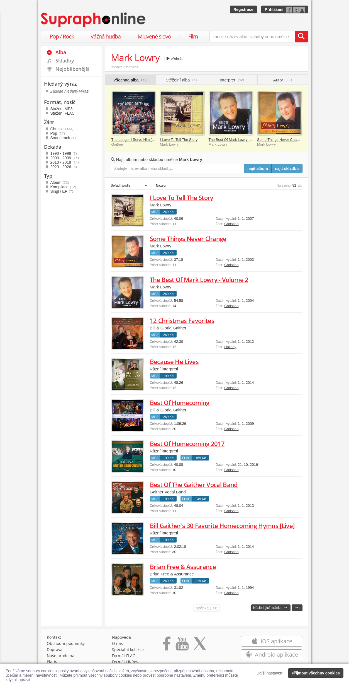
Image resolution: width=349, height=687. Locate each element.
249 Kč (201, 499)
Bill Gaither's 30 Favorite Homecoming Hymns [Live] (222, 525)
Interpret (232, 80)
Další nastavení (270, 673)
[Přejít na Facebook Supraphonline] (166, 645)
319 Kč (201, 581)
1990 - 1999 (63, 153)
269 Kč (168, 212)
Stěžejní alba (181, 80)
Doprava (54, 649)
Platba (52, 661)
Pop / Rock (62, 36)
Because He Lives (174, 361)
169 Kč (201, 458)
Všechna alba (130, 80)
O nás (117, 643)
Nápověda (121, 637)
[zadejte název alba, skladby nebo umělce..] (251, 36)
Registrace (243, 9)
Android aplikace (271, 654)
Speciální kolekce (128, 649)
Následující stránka (270, 607)
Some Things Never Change (280, 140)
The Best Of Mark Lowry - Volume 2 (237, 140)
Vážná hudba (106, 36)
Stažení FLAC (62, 113)
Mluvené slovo (154, 36)
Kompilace (63, 187)
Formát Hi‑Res (125, 661)
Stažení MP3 (61, 109)
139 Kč (168, 458)
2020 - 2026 (63, 167)
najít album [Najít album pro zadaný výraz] (257, 168)
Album (59, 182)
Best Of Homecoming (179, 402)
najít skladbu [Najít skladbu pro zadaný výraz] (287, 168)
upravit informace (125, 67)
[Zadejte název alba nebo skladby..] (177, 168)
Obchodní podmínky (66, 643)
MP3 (155, 212)
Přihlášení (274, 9)
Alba (60, 52)
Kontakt (54, 637)
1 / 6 (206, 608)
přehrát (174, 58)
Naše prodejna (60, 655)
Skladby (64, 60)
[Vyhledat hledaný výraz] (301, 36)
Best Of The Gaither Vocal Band (194, 484)
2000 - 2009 (64, 158)
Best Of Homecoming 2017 (187, 443)
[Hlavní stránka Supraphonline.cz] (93, 20)
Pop (57, 133)
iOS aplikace (271, 641)
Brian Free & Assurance (183, 566)
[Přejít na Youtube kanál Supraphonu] (182, 645)
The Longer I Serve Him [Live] (135, 140)
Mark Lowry (161, 205)
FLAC (186, 458)
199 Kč (168, 376)
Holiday (230, 347)
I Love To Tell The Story (178, 140)
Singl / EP (62, 191)
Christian (231, 224)
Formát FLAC (123, 655)
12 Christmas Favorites (182, 320)
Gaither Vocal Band (168, 492)
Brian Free (159, 574)
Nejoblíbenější (72, 69)
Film (193, 36)
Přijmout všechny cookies (316, 673)
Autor (282, 80)
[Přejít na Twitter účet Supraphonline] (200, 645)
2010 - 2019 (64, 162)
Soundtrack (63, 138)
